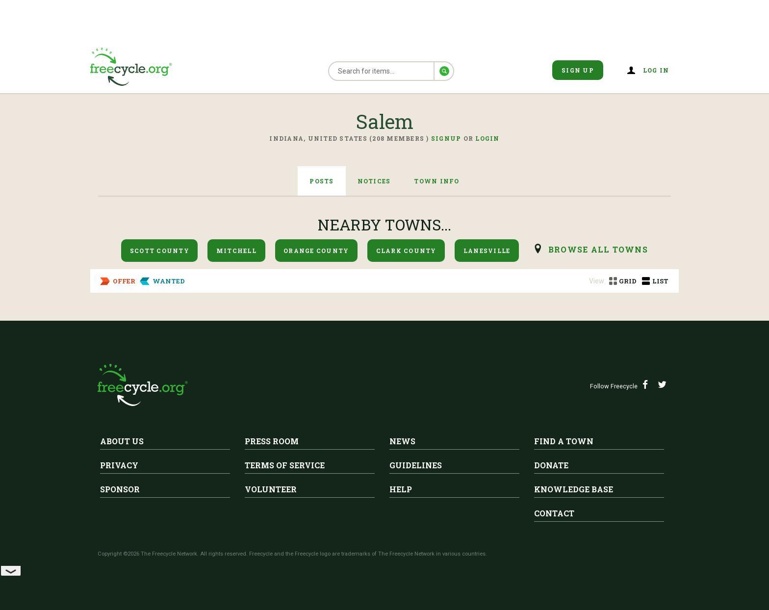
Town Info (436, 181)
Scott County (159, 250)
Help (400, 489)
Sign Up (578, 70)
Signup (446, 138)
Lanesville (487, 250)
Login (487, 138)
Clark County (406, 250)
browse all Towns (598, 249)
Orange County (316, 250)
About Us (122, 441)
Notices (374, 181)
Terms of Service (285, 465)
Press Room (272, 441)
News (402, 441)
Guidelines (415, 465)
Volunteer (271, 489)
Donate (551, 465)
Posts (321, 181)
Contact (554, 513)
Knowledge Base (573, 489)
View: (597, 281)
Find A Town (563, 441)
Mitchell (236, 250)
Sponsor (120, 489)
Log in (656, 70)
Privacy (119, 465)
